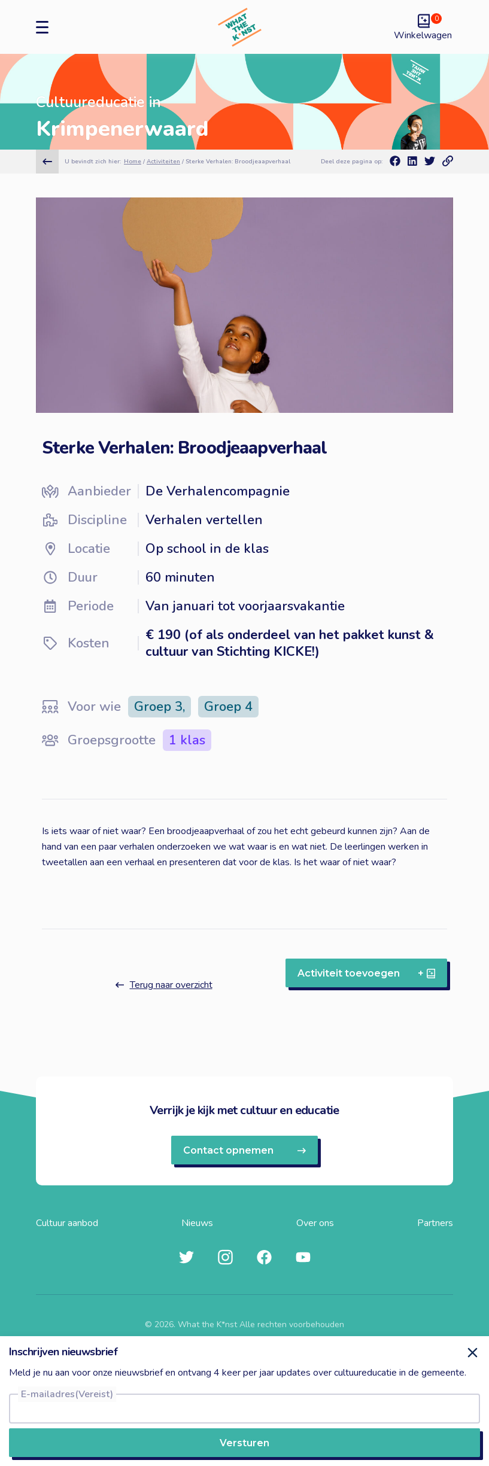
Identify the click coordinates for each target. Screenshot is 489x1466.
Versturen (244, 1443)
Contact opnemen (244, 1150)
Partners (435, 1223)
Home (132, 161)
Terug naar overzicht (164, 984)
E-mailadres (67, 1394)
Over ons (315, 1223)
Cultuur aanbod (67, 1223)
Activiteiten (163, 161)
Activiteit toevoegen (366, 973)
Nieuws (197, 1223)
